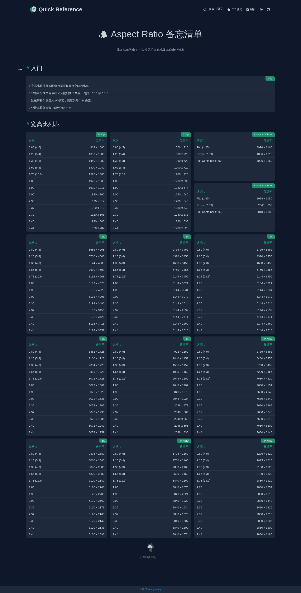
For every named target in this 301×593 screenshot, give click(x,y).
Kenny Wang (154, 589)
